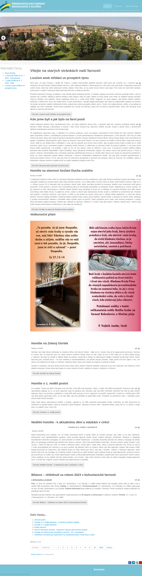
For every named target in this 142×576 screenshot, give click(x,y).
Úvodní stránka (36, 554)
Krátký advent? (40, 527)
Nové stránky (132, 6)
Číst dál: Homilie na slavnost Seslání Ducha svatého (52, 209)
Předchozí (46, 547)
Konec (109, 547)
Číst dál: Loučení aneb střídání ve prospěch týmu (51, 114)
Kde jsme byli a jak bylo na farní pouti (57, 119)
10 (95, 547)
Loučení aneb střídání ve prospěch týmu (59, 78)
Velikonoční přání (42, 214)
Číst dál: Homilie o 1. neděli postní (46, 412)
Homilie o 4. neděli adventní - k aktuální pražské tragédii (56, 522)
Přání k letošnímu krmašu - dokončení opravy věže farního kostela (60, 530)
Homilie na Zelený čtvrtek (49, 343)
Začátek (35, 547)
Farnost (118, 6)
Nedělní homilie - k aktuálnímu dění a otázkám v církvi (70, 422)
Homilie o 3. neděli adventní (45, 525)
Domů (107, 6)
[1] (81, 204)
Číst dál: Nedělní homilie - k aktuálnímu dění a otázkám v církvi (58, 465)
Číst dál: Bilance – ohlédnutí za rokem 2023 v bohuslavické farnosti (59, 502)
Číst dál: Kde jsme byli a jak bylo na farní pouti (50, 166)
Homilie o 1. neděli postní (49, 383)
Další (101, 547)
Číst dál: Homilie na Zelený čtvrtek (46, 373)
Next (138, 38)
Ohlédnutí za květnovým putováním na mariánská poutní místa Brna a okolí (64, 535)
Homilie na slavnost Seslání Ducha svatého (61, 170)
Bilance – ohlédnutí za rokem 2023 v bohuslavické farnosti (73, 475)
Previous (3, 38)
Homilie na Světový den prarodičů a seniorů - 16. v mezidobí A (59, 532)
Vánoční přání (40, 520)
